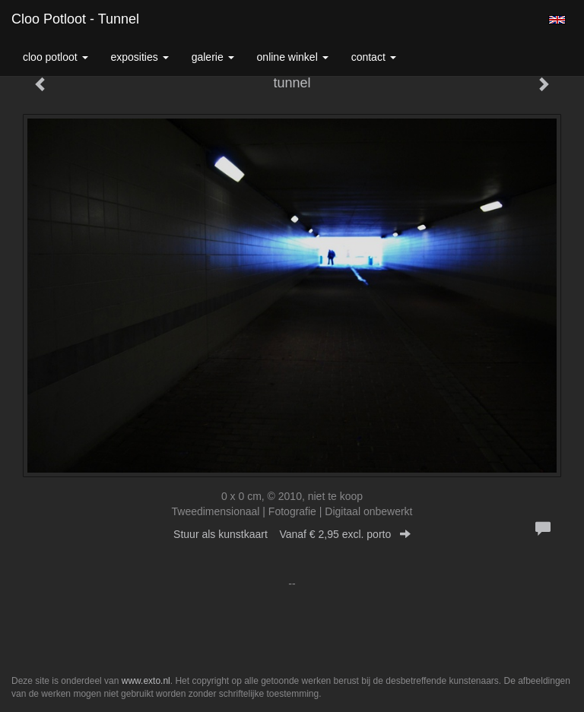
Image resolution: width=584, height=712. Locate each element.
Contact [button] (373, 57)
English (557, 19)
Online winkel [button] (292, 57)
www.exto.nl (146, 681)
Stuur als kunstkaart (292, 534)
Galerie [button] (213, 57)
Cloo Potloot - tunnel (75, 19)
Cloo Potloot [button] (55, 57)
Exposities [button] (140, 57)
